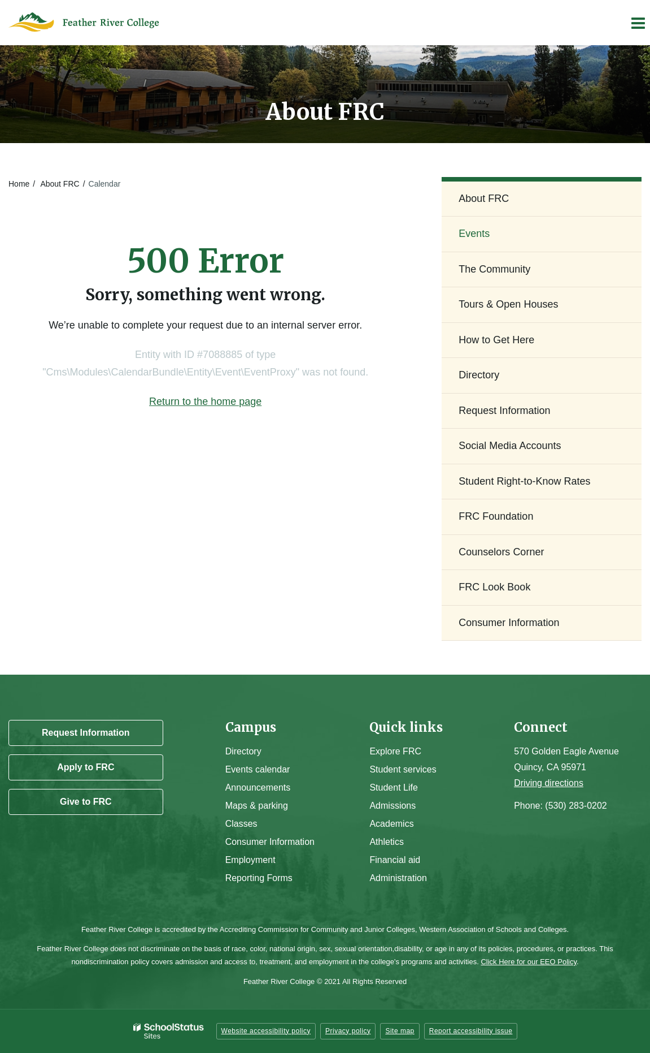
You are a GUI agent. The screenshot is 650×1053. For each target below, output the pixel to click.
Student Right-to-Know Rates (524, 481)
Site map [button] (399, 1031)
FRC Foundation (496, 516)
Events (474, 233)
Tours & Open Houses (508, 304)
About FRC (59, 183)
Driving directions (548, 783)
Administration (397, 878)
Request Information (504, 410)
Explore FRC (395, 751)
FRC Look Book (494, 587)
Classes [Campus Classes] (241, 823)
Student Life (393, 787)
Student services (402, 769)
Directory (479, 375)
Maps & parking (256, 805)
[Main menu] (637, 22)
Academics (391, 823)
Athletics (386, 842)
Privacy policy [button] (347, 1031)
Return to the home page (205, 401)
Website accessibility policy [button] (266, 1031)
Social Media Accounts (510, 445)
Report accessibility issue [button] (471, 1031)
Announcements (258, 787)
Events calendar (257, 769)
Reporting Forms (259, 878)
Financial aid (394, 860)
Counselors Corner (501, 552)
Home (18, 183)
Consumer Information (509, 622)
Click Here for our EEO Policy (529, 961)
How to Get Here (496, 340)
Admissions (392, 805)
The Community (494, 269)
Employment (250, 860)
